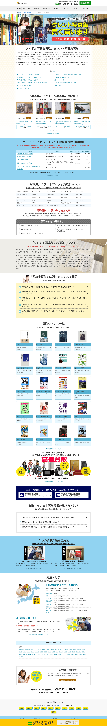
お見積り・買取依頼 (23, 88)
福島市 (80, 654)
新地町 (49, 652)
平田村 (83, 652)
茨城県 (44, 708)
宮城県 (65, 708)
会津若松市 (27, 649)
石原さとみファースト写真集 (24, 163)
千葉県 (37, 708)
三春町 (20, 652)
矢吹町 (24, 652)
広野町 (64, 654)
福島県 (51, 708)
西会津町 (38, 654)
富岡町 (41, 652)
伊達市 (43, 649)
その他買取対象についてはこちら (54, 481)
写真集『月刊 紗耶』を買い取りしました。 (82, 122)
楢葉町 (47, 654)
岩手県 (78, 708)
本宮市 (70, 649)
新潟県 (58, 708)
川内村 (51, 654)
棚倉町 (37, 652)
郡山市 (84, 654)
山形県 (71, 708)
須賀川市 (33, 649)
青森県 (53, 712)
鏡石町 (45, 652)
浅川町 (33, 654)
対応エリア (57, 85)
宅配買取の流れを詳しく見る (73, 568)
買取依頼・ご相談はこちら (68, 680)
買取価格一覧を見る (54, 175)
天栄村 (72, 654)
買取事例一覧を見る (54, 133)
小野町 (65, 652)
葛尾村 (76, 654)
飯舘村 (68, 654)
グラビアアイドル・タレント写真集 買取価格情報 (67, 74)
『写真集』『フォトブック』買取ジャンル (29, 77)
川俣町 (32, 652)
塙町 (57, 652)
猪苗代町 (25, 654)
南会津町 (79, 649)
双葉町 (29, 654)
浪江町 (28, 652)
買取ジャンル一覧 (59, 80)
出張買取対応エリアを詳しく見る (39, 634)
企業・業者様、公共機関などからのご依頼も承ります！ (32, 82)
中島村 (59, 654)
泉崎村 (20, 654)
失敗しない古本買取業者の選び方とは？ (65, 82)
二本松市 (52, 649)
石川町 (83, 649)
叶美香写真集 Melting (22, 159)
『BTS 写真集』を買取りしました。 (24, 122)
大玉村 (53, 652)
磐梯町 (55, 654)
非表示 (55, 71)
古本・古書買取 (27, 12)
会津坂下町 (78, 652)
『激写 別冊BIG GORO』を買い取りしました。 (63, 122)
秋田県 (85, 708)
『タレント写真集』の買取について (63, 77)
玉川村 (43, 654)
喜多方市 (57, 649)
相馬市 (66, 649)
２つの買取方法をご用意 (24, 85)
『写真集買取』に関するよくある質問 (27, 80)
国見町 (60, 652)
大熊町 (69, 652)
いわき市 (21, 656)
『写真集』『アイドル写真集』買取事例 (28, 74)
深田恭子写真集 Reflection (24, 156)
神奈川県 (29, 708)
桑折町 (73, 652)
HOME (19, 12)
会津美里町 (21, 649)
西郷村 (74, 649)
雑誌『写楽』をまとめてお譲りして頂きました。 (43, 122)
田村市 (62, 649)
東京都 (21, 708)
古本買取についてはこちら (54, 448)
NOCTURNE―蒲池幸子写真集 (25, 154)
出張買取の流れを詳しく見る (35, 568)
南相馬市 (38, 649)
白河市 (47, 649)
